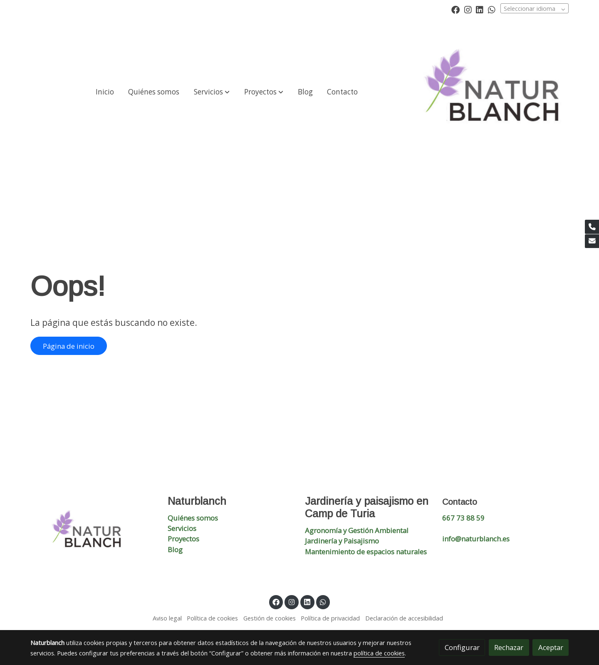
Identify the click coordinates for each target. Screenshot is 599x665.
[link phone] (592, 227)
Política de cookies (212, 618)
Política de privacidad (330, 618)
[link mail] (592, 241)
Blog (175, 549)
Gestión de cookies (269, 618)
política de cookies (379, 653)
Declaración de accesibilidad (404, 618)
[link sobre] (93, 532)
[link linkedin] (479, 9)
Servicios (182, 528)
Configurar (462, 647)
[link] (496, 92)
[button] (212, 92)
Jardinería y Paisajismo (342, 541)
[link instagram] (468, 9)
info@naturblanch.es (476, 538)
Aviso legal (167, 618)
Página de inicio (68, 346)
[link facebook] (455, 9)
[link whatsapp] (491, 9)
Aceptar (550, 647)
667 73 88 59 (463, 518)
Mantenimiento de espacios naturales (366, 551)
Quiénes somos (193, 518)
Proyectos (183, 538)
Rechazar (508, 647)
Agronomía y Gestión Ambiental (356, 530)
